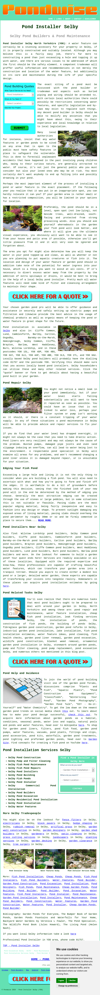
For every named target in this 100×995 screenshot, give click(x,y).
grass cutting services (19, 837)
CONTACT (78, 19)
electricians (11, 823)
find (14, 533)
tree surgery (21, 844)
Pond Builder (87, 880)
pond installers (57, 365)
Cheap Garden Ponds (75, 887)
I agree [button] (61, 980)
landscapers (60, 837)
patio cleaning (71, 834)
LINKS (59, 19)
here (6, 586)
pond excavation (86, 648)
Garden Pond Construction (20, 883)
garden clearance (80, 841)
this (65, 711)
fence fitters (71, 819)
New (27, 970)
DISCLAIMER (90, 19)
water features (13, 568)
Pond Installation (76, 883)
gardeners (38, 834)
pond (6, 376)
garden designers (54, 830)
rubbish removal (24, 827)
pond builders (41, 358)
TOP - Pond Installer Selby (21, 945)
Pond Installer (59, 894)
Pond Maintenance (47, 887)
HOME (50, 19)
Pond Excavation (50, 883)
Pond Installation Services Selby (36, 750)
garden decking (42, 841)
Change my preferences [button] (68, 986)
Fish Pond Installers (31, 894)
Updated (35, 970)
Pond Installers (50, 897)
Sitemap (5, 970)
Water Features (63, 880)
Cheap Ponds (54, 876)
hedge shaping (82, 823)
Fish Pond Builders (35, 880)
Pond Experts (46, 970)
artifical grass (61, 827)
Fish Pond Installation (27, 876)
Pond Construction (39, 901)
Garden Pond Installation (20, 897)
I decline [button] (72, 980)
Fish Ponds (26, 887)
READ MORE (44, 520)
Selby (6, 330)
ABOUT (68, 19)
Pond (6, 327)
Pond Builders (17, 970)
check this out (79, 714)
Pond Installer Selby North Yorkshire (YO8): (35, 43)
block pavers (46, 823)
